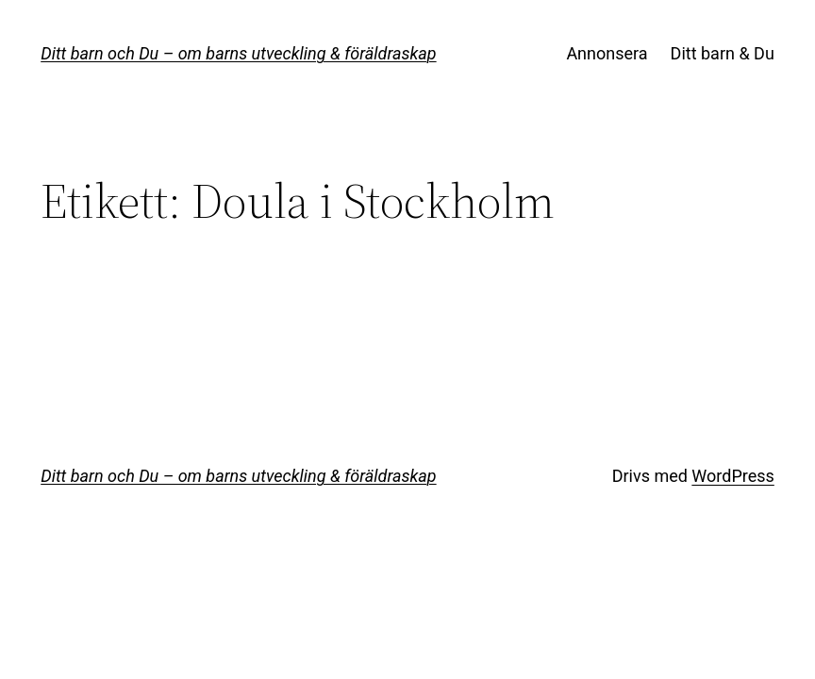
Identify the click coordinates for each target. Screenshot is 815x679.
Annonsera (606, 53)
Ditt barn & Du (722, 53)
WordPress (732, 476)
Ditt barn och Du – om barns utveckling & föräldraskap (238, 53)
